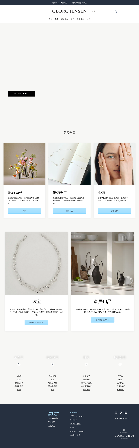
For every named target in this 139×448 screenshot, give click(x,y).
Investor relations (77, 431)
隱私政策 (51, 426)
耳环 (19, 379)
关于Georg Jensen (77, 416)
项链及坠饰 (19, 383)
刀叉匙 (120, 376)
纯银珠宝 (52, 376)
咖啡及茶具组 (86, 383)
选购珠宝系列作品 (59, 2)
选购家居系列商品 (79, 2)
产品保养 (51, 422)
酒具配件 (86, 379)
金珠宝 (19, 376)
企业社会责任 (75, 424)
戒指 (19, 390)
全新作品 (86, 376)
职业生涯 (73, 420)
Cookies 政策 (53, 418)
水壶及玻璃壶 (86, 386)
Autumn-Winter (21, 94)
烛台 (120, 379)
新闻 (72, 427)
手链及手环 (19, 386)
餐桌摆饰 (86, 390)
